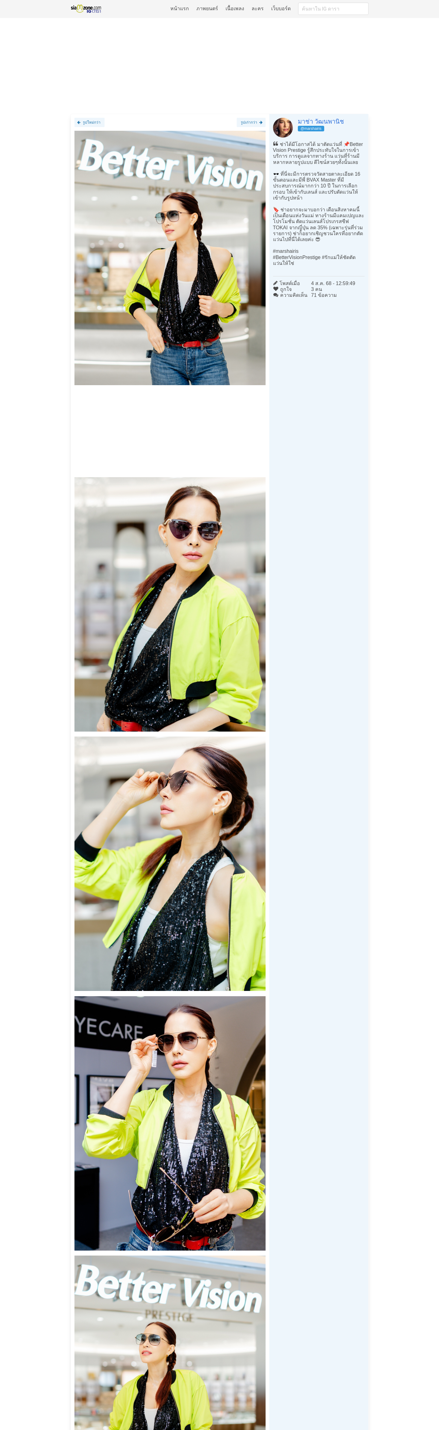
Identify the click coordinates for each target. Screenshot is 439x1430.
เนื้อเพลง (235, 8)
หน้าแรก (179, 8)
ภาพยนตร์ (207, 8)
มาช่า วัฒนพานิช (321, 121)
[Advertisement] (220, 65)
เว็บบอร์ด (281, 8)
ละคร (258, 8)
